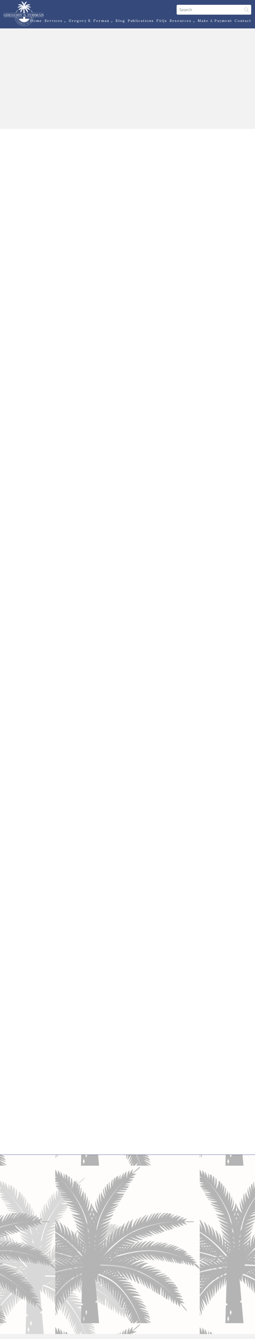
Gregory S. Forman (91, 21)
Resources (182, 21)
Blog (120, 20)
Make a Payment (215, 20)
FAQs (161, 20)
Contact (243, 20)
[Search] (214, 10)
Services (55, 21)
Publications (141, 20)
